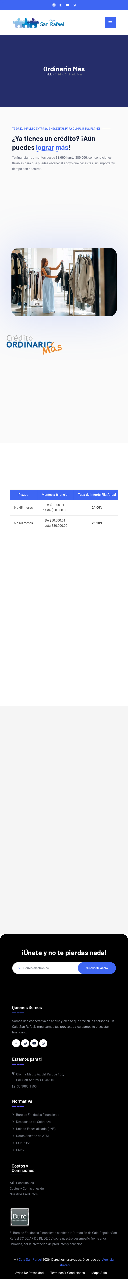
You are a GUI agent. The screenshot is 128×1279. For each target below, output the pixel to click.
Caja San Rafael (30, 1260)
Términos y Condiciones (67, 1273)
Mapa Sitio (99, 1273)
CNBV (20, 1150)
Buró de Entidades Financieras (37, 1115)
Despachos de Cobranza (33, 1122)
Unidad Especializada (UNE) (36, 1129)
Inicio (49, 74)
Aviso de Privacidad (29, 1273)
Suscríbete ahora (97, 968)
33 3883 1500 (24, 1086)
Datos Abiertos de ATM (32, 1136)
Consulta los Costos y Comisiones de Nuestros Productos (27, 1188)
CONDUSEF (24, 1143)
